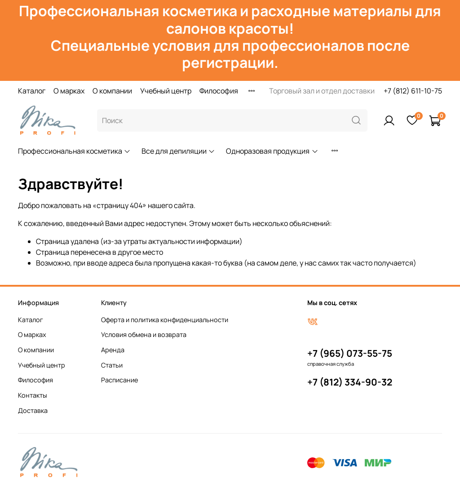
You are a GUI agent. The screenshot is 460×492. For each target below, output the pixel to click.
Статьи (112, 365)
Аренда (112, 350)
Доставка (33, 410)
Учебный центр (165, 91)
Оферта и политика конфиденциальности (164, 319)
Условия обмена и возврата (143, 334)
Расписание (119, 380)
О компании (112, 91)
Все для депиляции (178, 151)
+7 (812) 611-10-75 (413, 91)
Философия (218, 91)
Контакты (32, 395)
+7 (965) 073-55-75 (349, 353)
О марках (68, 91)
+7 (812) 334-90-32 (349, 382)
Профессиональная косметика (74, 151)
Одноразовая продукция (272, 151)
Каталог (31, 91)
